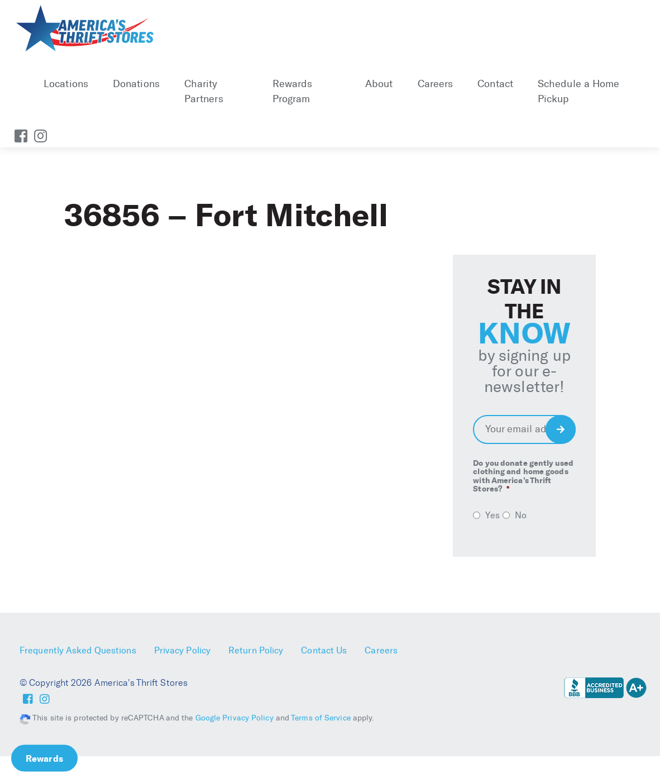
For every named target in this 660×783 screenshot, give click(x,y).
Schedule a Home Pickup (579, 91)
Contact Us (324, 650)
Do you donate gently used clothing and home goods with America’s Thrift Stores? (523, 476)
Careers (435, 84)
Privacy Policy (182, 650)
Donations (136, 84)
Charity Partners (203, 91)
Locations (66, 84)
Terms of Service (321, 718)
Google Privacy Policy (234, 718)
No (521, 515)
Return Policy (255, 650)
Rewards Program (292, 91)
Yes (492, 515)
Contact (495, 84)
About (379, 84)
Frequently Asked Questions (78, 650)
